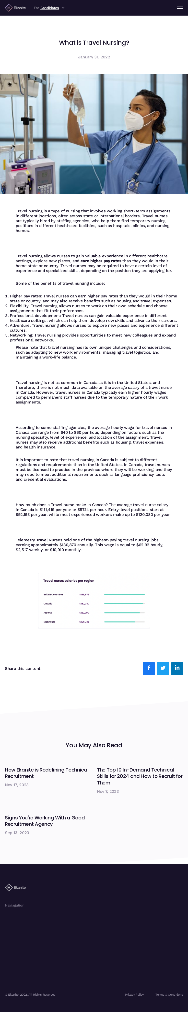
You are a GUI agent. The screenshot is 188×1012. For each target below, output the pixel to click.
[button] (180, 7)
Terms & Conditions (169, 994)
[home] (15, 7)
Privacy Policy (134, 994)
